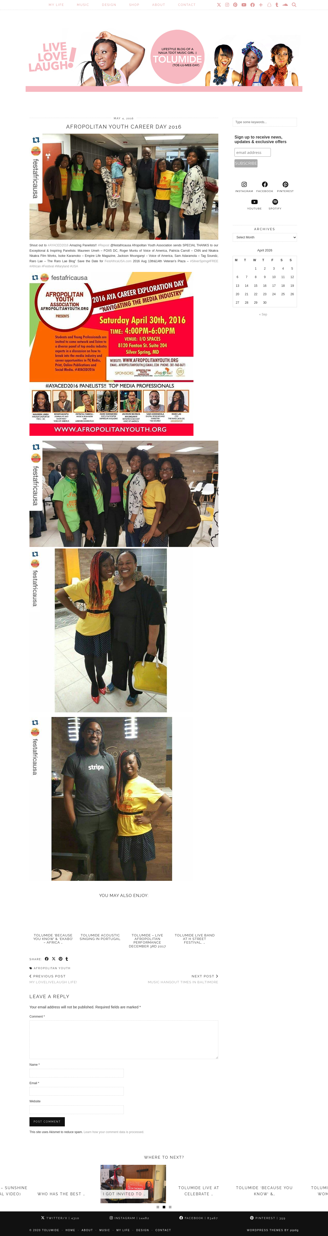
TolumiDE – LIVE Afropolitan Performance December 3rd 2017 (147, 940)
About (158, 5)
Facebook (198, 1218)
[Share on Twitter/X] (54, 959)
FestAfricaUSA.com (118, 261)
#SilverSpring (199, 261)
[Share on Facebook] (47, 959)
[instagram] (244, 187)
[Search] (294, 5)
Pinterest (267, 1218)
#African (35, 266)
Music (83, 5)
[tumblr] (277, 5)
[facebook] (264, 187)
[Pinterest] (235, 5)
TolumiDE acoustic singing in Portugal (100, 937)
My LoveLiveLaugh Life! (53, 979)
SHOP (134, 5)
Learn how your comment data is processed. (114, 1132)
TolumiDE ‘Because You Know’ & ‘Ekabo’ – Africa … (53, 939)
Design (109, 5)
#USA (74, 266)
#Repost (103, 245)
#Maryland (62, 266)
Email (34, 1083)
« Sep (263, 314)
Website (34, 1101)
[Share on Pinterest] (61, 959)
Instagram (129, 1218)
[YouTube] (244, 5)
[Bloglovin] (261, 5)
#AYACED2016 (58, 245)
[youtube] (254, 204)
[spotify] (275, 204)
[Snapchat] (269, 5)
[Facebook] (252, 5)
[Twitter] (219, 5)
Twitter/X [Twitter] (60, 1218)
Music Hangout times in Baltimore (183, 979)
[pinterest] (285, 187)
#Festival (48, 266)
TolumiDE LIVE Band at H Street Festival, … (195, 939)
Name (34, 1064)
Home (70, 1230)
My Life (56, 5)
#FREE (213, 261)
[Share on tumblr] (67, 959)
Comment (37, 1016)
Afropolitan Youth (52, 968)
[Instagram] (227, 5)
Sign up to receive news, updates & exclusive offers (260, 139)
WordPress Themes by (273, 1230)
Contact (187, 5)
